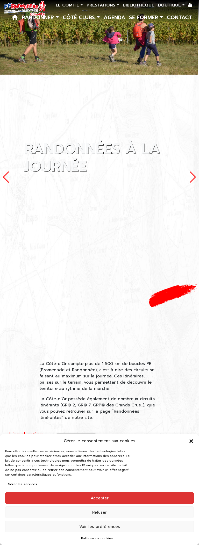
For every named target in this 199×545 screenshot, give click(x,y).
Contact (179, 17)
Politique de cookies (97, 538)
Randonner (39, 17)
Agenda (114, 17)
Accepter (100, 498)
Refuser (99, 512)
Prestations (102, 5)
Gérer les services (22, 484)
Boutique (170, 5)
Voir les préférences (99, 526)
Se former (144, 17)
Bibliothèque (138, 5)
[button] (191, 440)
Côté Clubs (80, 17)
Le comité (68, 5)
